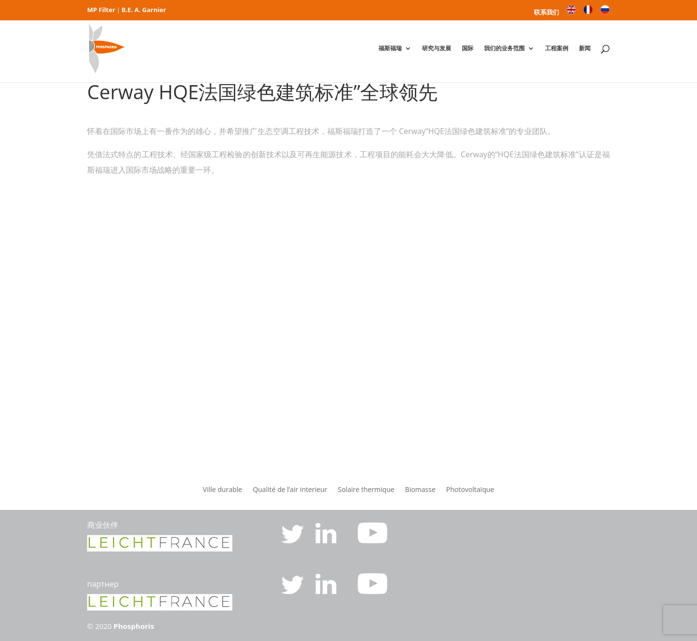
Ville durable (222, 490)
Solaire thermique (366, 490)
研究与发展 (436, 48)
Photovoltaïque (470, 490)
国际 (467, 48)
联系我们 (546, 12)
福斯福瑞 (390, 48)
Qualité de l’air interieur (290, 490)
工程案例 (556, 48)
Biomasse (420, 490)
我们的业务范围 (504, 48)
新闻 (585, 48)
